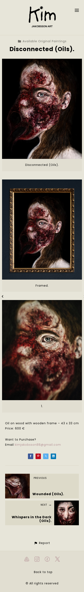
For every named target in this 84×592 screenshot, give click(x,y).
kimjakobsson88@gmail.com (38, 445)
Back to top (43, 572)
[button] (42, 543)
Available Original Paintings (42, 41)
